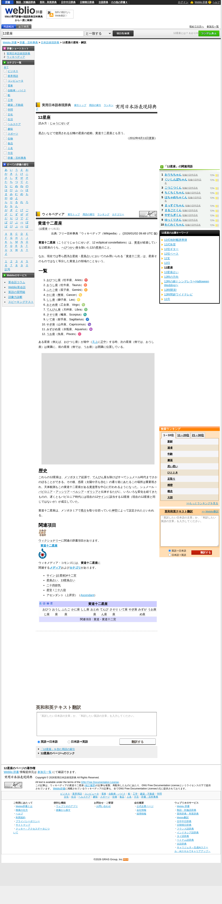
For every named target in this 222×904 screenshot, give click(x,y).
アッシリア (63, 491)
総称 (89, 133)
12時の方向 (171, 276)
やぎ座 (51, 324)
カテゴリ (75, 567)
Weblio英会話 (17, 287)
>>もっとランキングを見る (202, 503)
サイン (102, 496)
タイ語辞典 (183, 836)
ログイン (183, 2)
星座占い (86, 256)
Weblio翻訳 (183, 817)
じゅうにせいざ (60, 123)
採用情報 (141, 813)
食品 (10, 143)
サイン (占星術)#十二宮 (61, 575)
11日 (146, 138)
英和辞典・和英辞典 (188, 813)
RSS (125, 859)
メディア (55, 567)
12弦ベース (171, 253)
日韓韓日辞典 (87, 2)
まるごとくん (173, 210)
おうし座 (52, 285)
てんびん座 (54, 309)
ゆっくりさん (173, 219)
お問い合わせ (103, 806)
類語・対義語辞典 (25, 2)
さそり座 (52, 314)
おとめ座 (52, 304)
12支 (167, 258)
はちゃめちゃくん (176, 197)
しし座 (51, 299)
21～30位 (198, 435)
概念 (170, 491)
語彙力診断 (15, 297)
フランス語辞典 (185, 828)
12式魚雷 (170, 244)
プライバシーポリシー (28, 821)
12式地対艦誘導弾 (175, 239)
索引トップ (80, 105)
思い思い (172, 466)
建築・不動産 (15, 104)
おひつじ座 (54, 280)
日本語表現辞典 (50, 42)
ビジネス (13, 71)
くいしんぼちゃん (176, 179)
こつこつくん (173, 187)
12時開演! (170, 289)
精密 (170, 485)
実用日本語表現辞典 (56, 105)
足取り (171, 478)
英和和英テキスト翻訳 (58, 707)
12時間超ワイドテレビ (178, 294)
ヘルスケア (14, 124)
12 (71, 133)
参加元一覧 (213, 26)
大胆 (170, 497)
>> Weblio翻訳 (210, 511)
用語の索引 (95, 105)
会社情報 (141, 810)
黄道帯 (93, 487)
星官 (49, 590)
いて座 (51, 319)
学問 (10, 109)
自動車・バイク (17, 90)
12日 (167, 263)
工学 (10, 100)
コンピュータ (15, 80)
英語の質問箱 (16, 292)
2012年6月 (136, 138)
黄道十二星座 (103, 133)
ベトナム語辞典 (185, 840)
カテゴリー (118, 214)
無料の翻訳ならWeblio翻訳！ (62, 14)
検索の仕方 (22, 810)
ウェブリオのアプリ (67, 806)
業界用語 (13, 75)
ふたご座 (52, 289)
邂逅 (170, 460)
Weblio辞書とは (24, 806)
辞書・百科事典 (29, 42)
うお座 (51, 334)
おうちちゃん (173, 174)
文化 (10, 114)
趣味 (10, 128)
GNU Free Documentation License (100, 782)
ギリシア (92, 491)
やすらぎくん (173, 215)
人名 (10, 148)
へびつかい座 (69, 247)
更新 (152, 138)
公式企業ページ (145, 806)
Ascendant (87, 595)
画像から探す (63, 810)
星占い (42, 133)
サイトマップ (23, 825)
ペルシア (78, 491)
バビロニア (45, 491)
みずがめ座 (54, 329)
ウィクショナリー (49, 540)
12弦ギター (171, 249)
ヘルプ (216, 2)
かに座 (51, 294)
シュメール (133, 477)
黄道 (137, 242)
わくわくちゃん (174, 224)
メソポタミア (72, 477)
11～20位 (183, 435)
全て (6, 67)
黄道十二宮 (133, 256)
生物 (10, 138)
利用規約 (20, 817)
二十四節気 (54, 585)
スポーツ (13, 133)
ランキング (103, 214)
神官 (114, 510)
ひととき (172, 472)
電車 (10, 85)
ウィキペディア (53, 214)
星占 (83, 510)
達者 (170, 447)
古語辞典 (103, 2)
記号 (7, 269)
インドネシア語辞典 (188, 832)
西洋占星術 (71, 256)
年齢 (170, 453)
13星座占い (68, 580)
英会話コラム (16, 282)
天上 (95, 341)
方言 (10, 153)
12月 (167, 299)
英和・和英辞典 (48, 2)
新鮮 (170, 441)
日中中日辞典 (68, 2)
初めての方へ (196, 26)
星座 (81, 133)
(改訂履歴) (90, 785)
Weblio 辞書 (201, 2)
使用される (62, 133)
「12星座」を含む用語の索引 (57, 749)
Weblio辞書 (59, 788)
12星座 (43, 228)
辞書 (7, 2)
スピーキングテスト (21, 301)
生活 (10, 119)
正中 (103, 341)
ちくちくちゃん (174, 192)
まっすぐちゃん (174, 205)
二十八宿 (60, 590)
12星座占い (171, 272)
